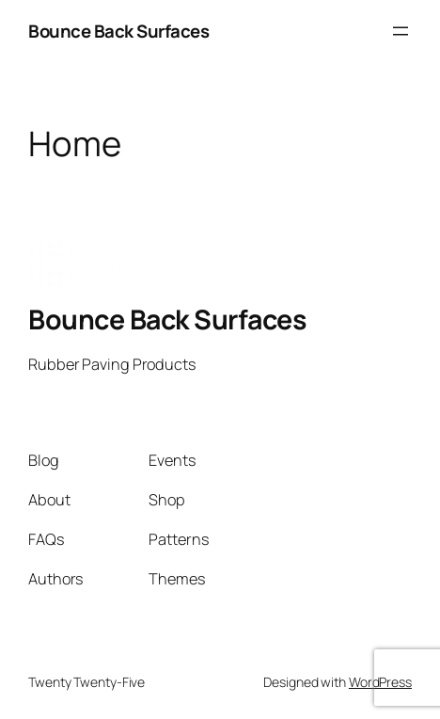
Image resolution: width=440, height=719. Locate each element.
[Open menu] (400, 31)
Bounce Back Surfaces (118, 31)
